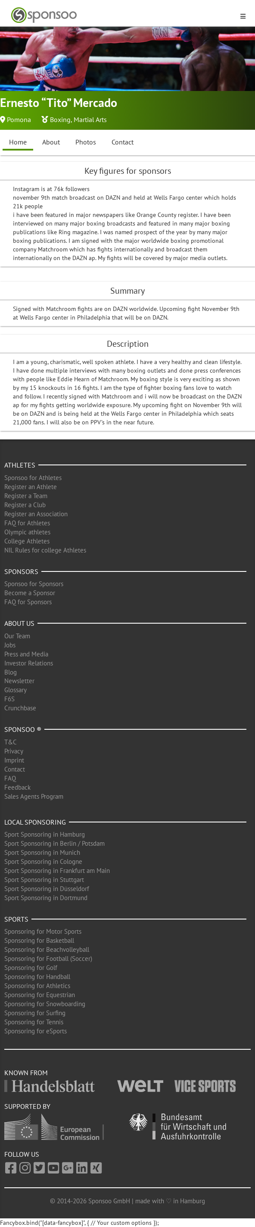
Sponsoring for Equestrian (39, 995)
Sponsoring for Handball (37, 977)
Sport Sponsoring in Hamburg (44, 834)
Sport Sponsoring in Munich (42, 852)
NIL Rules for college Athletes (45, 550)
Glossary (15, 690)
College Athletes (27, 541)
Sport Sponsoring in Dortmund (45, 898)
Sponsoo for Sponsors (33, 584)
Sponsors (21, 571)
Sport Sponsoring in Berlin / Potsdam (54, 843)
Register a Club (25, 505)
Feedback (17, 787)
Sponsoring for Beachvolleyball (46, 949)
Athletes (19, 465)
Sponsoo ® (22, 729)
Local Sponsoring (35, 822)
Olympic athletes (27, 532)
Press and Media (26, 654)
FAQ (10, 778)
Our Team (17, 636)
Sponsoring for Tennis (33, 1022)
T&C (10, 742)
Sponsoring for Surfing (34, 1013)
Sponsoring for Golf (30, 967)
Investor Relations (28, 663)
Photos (85, 142)
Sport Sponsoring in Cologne (43, 861)
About (51, 142)
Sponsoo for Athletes (33, 478)
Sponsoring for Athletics (37, 986)
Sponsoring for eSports (35, 1031)
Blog (10, 672)
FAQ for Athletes (27, 523)
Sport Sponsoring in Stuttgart (44, 880)
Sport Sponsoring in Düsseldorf (46, 889)
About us (19, 623)
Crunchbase (20, 708)
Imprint (14, 760)
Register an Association (36, 514)
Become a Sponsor (29, 593)
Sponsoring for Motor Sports (42, 931)
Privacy (13, 751)
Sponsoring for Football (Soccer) (48, 958)
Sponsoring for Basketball (39, 940)
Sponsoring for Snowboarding (44, 1004)
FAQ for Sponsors (28, 602)
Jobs (10, 645)
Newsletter (19, 681)
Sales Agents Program (33, 796)
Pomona (19, 119)
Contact (123, 142)
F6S (9, 699)
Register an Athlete (30, 487)
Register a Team (25, 496)
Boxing (60, 119)
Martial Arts (90, 119)
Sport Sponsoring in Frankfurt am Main (57, 870)
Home (18, 142)
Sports (16, 919)
